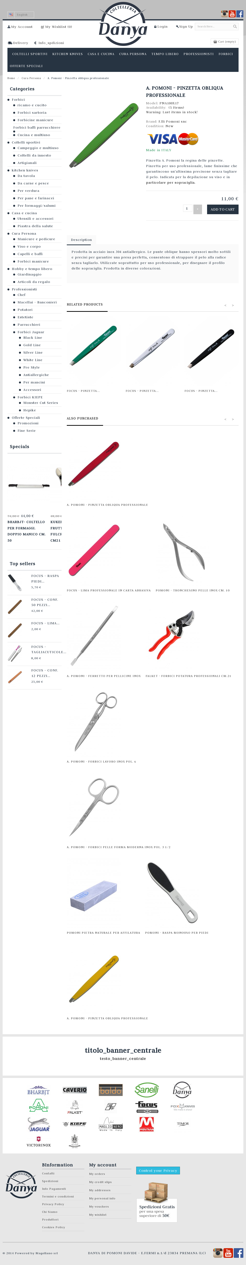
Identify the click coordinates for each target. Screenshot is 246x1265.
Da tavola (26, 176)
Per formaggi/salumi (37, 205)
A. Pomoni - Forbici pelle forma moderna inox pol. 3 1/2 (119, 844)
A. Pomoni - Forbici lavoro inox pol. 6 (101, 759)
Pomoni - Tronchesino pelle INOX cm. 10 (193, 588)
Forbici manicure (33, 261)
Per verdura (28, 190)
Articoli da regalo (34, 282)
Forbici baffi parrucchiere (37, 127)
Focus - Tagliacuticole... (38, 635)
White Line (33, 360)
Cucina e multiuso (34, 135)
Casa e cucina (24, 213)
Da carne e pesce (33, 183)
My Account (22, 27)
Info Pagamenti (54, 1186)
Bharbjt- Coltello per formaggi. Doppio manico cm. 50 (27, 525)
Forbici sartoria (32, 112)
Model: (153, 103)
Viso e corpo (29, 246)
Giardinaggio (30, 274)
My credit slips (100, 1179)
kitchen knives (25, 170)
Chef (21, 295)
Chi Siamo (50, 1209)
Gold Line (32, 345)
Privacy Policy (53, 1201)
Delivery (20, 43)
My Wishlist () (58, 27)
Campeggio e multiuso (38, 148)
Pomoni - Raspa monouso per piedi (177, 930)
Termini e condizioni (58, 1194)
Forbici (18, 99)
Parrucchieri (29, 324)
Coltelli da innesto (34, 155)
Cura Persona (31, 78)
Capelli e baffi (30, 254)
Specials (19, 446)
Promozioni (28, 423)
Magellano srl (47, 1250)
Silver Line (33, 352)
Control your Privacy (158, 1168)
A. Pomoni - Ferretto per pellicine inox (104, 673)
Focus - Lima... (36, 610)
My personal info (102, 1196)
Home (11, 78)
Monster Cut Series (40, 403)
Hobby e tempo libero (32, 269)
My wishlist (98, 1212)
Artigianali (27, 163)
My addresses (100, 1188)
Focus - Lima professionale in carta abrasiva (109, 588)
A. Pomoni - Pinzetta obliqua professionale (107, 502)
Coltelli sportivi (26, 142)
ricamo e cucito (32, 105)
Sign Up (186, 26)
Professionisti (24, 289)
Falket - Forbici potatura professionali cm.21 (188, 673)
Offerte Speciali (26, 417)
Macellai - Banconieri (37, 302)
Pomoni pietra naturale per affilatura (103, 930)
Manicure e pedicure (36, 239)
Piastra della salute (35, 226)
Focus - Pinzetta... (83, 388)
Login (162, 26)
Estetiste (25, 317)
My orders (97, 1171)
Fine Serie (27, 430)
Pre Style (31, 367)
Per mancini (34, 382)
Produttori (50, 1217)
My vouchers (99, 1204)
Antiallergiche (36, 375)
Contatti (48, 1171)
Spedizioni (50, 1178)
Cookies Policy (53, 1225)
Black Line (32, 337)
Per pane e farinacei (36, 198)
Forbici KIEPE (30, 397)
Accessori (32, 390)
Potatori (25, 309)
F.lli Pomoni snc (173, 121)
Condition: (156, 126)
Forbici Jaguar (31, 332)
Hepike (29, 410)
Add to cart (226, 208)
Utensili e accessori (36, 218)
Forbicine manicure (35, 120)
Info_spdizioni (51, 43)
